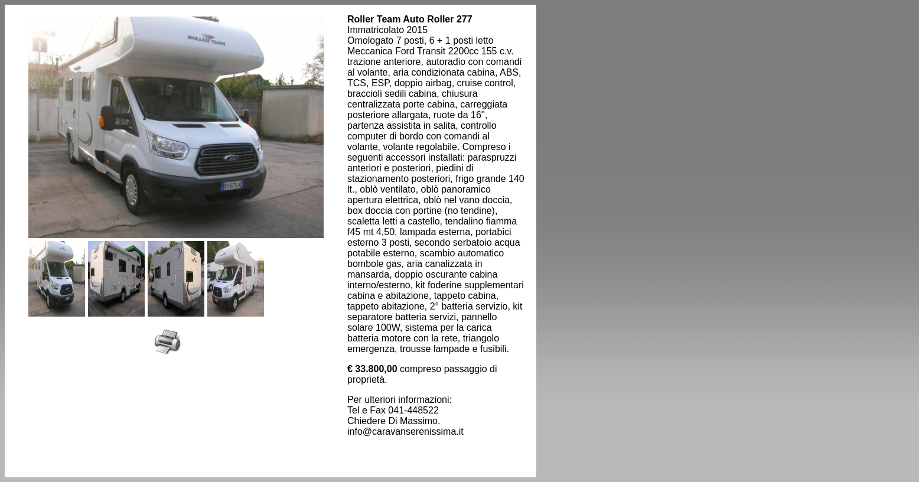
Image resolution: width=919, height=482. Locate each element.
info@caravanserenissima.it (405, 431)
